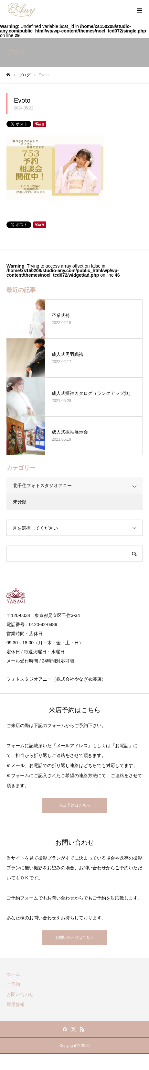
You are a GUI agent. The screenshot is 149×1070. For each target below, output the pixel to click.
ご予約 (13, 984)
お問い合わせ (20, 994)
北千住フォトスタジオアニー (42, 485)
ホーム (13, 974)
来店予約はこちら (74, 805)
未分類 (20, 501)
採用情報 (15, 1004)
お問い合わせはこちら (74, 937)
